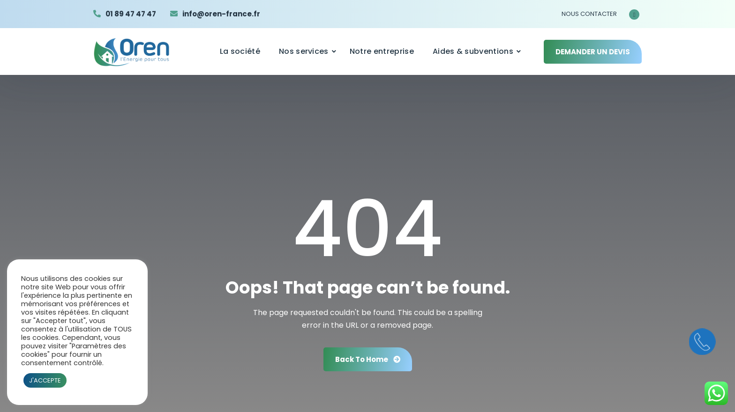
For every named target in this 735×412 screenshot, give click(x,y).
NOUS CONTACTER (589, 13)
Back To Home (367, 359)
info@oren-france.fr (221, 14)
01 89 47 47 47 (130, 14)
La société (240, 51)
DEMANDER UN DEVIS (592, 52)
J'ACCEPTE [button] (45, 380)
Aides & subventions (473, 51)
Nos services (304, 51)
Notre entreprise (382, 51)
